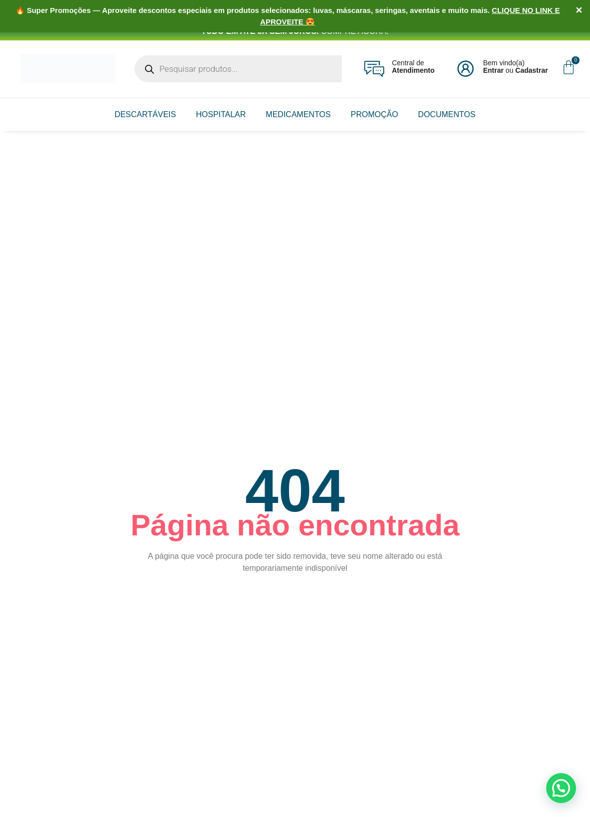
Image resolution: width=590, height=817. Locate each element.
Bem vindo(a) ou (515, 66)
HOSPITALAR (221, 114)
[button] (561, 788)
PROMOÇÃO (374, 114)
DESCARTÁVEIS (145, 114)
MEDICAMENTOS (298, 114)
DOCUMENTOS (446, 114)
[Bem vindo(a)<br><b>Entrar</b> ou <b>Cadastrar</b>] (465, 69)
